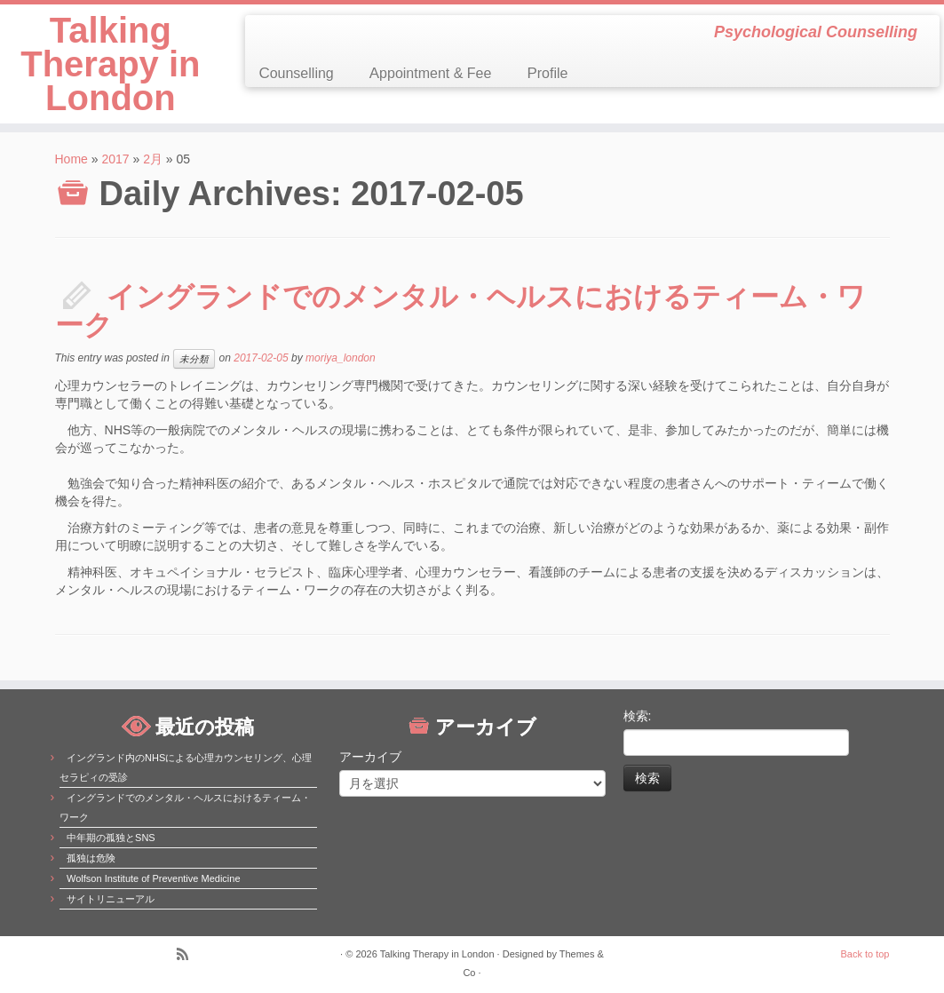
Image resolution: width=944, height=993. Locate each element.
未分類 (194, 359)
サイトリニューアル (111, 899)
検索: (637, 716)
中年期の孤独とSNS (111, 837)
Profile (547, 73)
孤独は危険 (91, 858)
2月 (153, 159)
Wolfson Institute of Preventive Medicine (153, 878)
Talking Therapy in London (110, 64)
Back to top (864, 954)
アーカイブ (370, 757)
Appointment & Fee (430, 73)
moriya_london (340, 358)
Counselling (295, 73)
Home (71, 159)
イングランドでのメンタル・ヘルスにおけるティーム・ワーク (460, 311)
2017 (115, 159)
